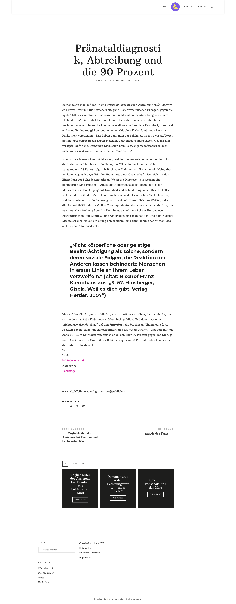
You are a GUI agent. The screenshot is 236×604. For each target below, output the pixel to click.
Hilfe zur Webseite (89, 552)
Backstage (69, 371)
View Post (80, 500)
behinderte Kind (73, 360)
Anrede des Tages (146, 432)
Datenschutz (86, 548)
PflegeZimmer (103, 81)
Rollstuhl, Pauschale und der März (155, 483)
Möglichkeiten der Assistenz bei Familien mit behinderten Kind (90, 435)
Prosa (41, 577)
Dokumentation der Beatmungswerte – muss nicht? (118, 484)
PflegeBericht (45, 568)
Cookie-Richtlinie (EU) (92, 543)
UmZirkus (43, 582)
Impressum (85, 557)
